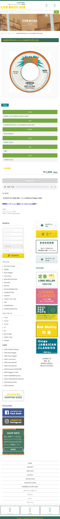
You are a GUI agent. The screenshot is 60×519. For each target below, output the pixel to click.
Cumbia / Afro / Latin (10, 299)
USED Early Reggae (14, 213)
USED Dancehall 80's (10, 362)
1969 (5, 151)
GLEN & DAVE (23, 116)
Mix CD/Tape (8, 334)
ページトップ (10, 510)
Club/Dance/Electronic (10, 309)
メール (50, 510)
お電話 (30, 510)
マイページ (30, 502)
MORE (13, 449)
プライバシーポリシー (30, 490)
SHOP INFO (30, 471)
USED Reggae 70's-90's (11, 372)
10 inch (6, 321)
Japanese (7, 295)
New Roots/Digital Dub (11, 289)
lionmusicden (7, 406)
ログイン (30, 494)
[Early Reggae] (8, 133)
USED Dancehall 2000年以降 (13, 369)
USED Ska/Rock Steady (11, 349)
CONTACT (30, 475)
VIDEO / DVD (8, 337)
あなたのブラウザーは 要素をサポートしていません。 (30, 187)
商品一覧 (10, 33)
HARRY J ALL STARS (11, 116)
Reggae (6, 269)
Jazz (5, 302)
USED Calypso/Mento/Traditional (14, 379)
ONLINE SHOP (30, 479)
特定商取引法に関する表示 (30, 486)
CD (5, 330)
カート (30, 498)
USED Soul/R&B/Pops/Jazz (12, 375)
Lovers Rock (7, 276)
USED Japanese (9, 385)
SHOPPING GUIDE (30, 483)
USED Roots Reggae (10, 356)
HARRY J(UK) (8, 142)
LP (5, 327)
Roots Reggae (8, 272)
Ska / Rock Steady (9, 266)
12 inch (6, 324)
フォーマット (6, 211)
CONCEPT (30, 467)
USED (4, 209)
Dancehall (7, 282)
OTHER (6, 340)
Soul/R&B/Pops (8, 305)
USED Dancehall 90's (10, 366)
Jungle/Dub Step (9, 292)
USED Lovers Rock (10, 359)
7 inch (14, 211)
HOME (2, 33)
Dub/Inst (6, 286)
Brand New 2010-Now (10, 279)
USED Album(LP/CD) (10, 382)
